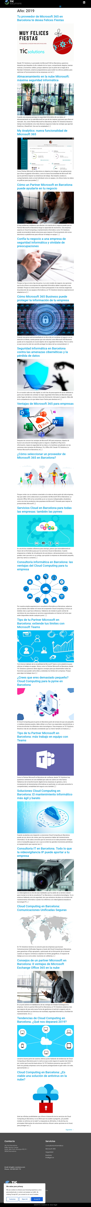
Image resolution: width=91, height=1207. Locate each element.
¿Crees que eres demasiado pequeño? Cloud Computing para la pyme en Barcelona (43, 681)
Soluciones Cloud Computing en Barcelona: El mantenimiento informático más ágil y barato (44, 794)
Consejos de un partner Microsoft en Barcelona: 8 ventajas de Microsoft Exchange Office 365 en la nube (41, 964)
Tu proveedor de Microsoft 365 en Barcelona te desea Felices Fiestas (40, 18)
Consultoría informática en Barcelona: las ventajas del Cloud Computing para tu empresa (45, 565)
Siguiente (70, 1130)
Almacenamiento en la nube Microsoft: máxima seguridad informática (43, 78)
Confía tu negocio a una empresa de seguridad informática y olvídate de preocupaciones (41, 242)
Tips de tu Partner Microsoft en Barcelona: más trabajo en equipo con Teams (42, 736)
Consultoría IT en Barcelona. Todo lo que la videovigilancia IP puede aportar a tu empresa (44, 852)
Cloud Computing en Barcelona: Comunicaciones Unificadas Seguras (42, 908)
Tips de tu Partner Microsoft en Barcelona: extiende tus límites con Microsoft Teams (41, 623)
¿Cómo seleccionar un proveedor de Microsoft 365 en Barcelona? (41, 455)
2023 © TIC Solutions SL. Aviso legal (45, 1205)
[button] (60, 6)
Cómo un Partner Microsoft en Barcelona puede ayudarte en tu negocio (44, 186)
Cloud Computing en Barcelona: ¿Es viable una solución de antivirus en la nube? (42, 1075)
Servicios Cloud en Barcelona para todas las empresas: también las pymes (44, 509)
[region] (24, 1193)
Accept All (37, 1199)
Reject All (24, 1199)
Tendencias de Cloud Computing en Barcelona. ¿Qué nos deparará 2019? (42, 1019)
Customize (12, 1199)
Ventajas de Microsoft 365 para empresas (45, 403)
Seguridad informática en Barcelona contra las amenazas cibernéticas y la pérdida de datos (42, 352)
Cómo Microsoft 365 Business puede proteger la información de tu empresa (43, 298)
